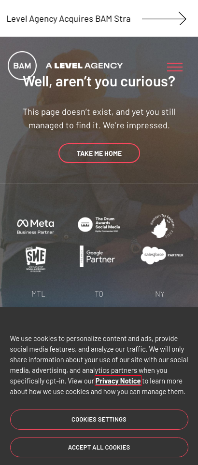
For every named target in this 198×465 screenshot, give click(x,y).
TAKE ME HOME (99, 153)
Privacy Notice (118, 381)
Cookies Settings (99, 420)
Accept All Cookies (99, 447)
